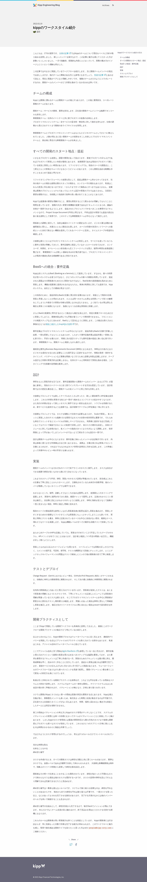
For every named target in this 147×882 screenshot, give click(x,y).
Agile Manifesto (70, 651)
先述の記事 (100, 74)
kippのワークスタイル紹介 (127, 52)
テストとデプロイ (126, 73)
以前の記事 (65, 53)
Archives (105, 5)
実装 (121, 70)
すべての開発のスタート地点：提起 (133, 60)
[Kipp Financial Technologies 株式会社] (39, 866)
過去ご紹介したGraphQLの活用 (60, 324)
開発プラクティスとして (129, 76)
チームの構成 (125, 57)
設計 (121, 67)
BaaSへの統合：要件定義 (129, 64)
